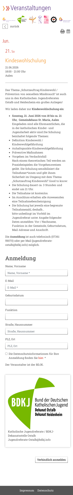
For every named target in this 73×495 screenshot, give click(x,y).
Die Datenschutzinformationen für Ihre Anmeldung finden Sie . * (34, 356)
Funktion (11, 310)
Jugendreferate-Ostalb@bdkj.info (29, 439)
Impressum (27, 490)
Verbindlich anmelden (51, 459)
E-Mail (9, 280)
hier (40, 358)
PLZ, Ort (10, 339)
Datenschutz (45, 490)
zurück (14, 26)
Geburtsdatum (14, 295)
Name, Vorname (15, 266)
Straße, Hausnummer (19, 324)
